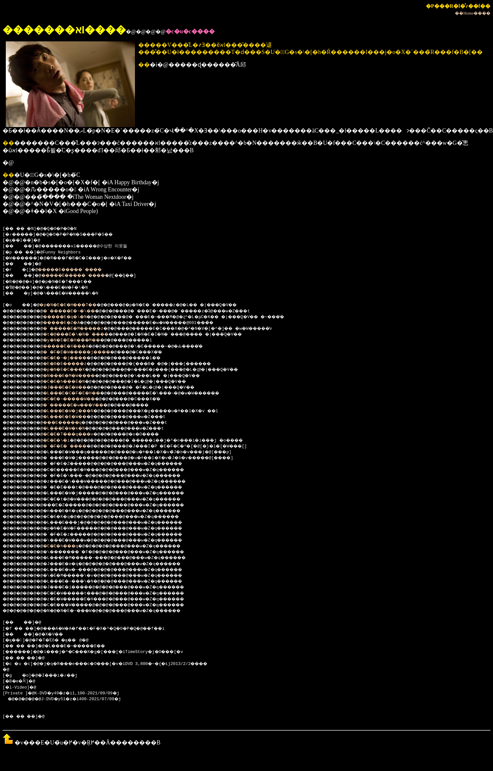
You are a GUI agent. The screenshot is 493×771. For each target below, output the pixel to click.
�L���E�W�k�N (72, 429)
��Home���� (472, 13)
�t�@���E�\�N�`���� (85, 334)
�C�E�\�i (63, 441)
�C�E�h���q (68, 546)
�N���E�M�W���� (78, 376)
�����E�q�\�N (73, 317)
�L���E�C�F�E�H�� (80, 393)
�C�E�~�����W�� (78, 399)
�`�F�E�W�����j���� (87, 352)
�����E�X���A (74, 346)
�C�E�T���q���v (77, 434)
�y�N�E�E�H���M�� (80, 340)
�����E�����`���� (78, 270)
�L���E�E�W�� (73, 417)
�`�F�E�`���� (73, 446)
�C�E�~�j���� (73, 358)
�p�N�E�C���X (72, 370)
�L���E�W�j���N (77, 411)
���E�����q (70, 423)
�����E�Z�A (69, 323)
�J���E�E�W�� (73, 388)
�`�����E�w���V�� (83, 405)
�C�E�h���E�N (72, 382)
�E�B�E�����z (73, 364)
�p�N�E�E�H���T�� (75, 305)
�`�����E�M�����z (83, 329)
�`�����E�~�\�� (78, 311)
